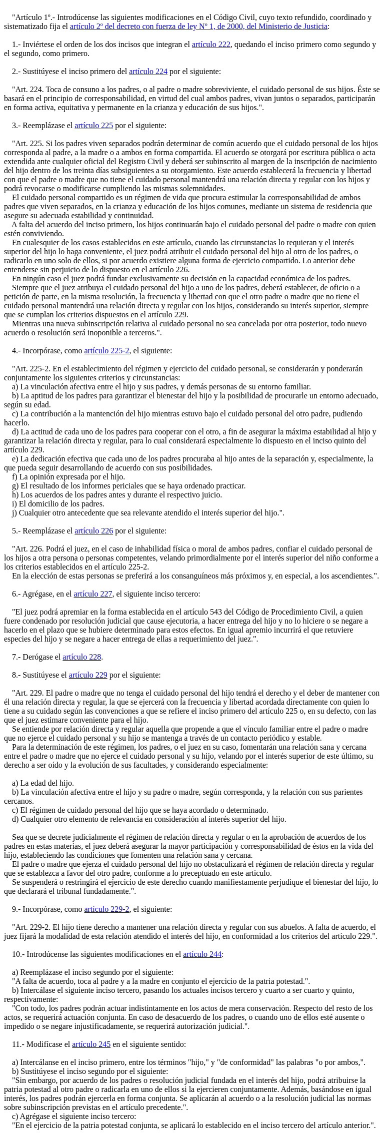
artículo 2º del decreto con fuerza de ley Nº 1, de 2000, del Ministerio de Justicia (199, 26)
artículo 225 (93, 125)
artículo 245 (91, 1044)
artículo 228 (81, 657)
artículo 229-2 (106, 909)
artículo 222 (211, 44)
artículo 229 (88, 675)
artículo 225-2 (106, 350)
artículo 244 (202, 954)
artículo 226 (93, 530)
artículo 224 (148, 71)
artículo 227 (93, 594)
